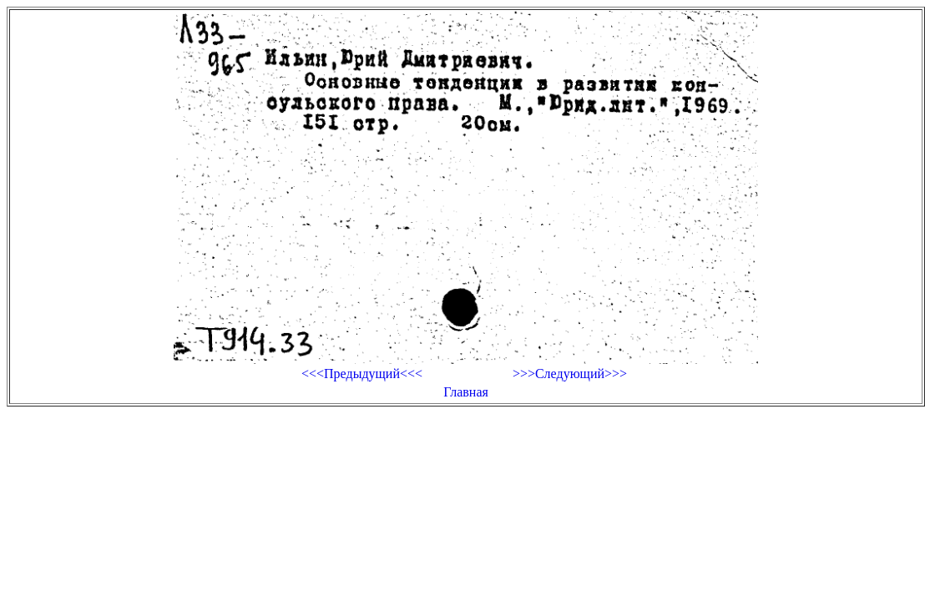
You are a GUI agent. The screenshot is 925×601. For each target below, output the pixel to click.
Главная (465, 392)
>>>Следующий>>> (570, 373)
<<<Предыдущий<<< (361, 373)
